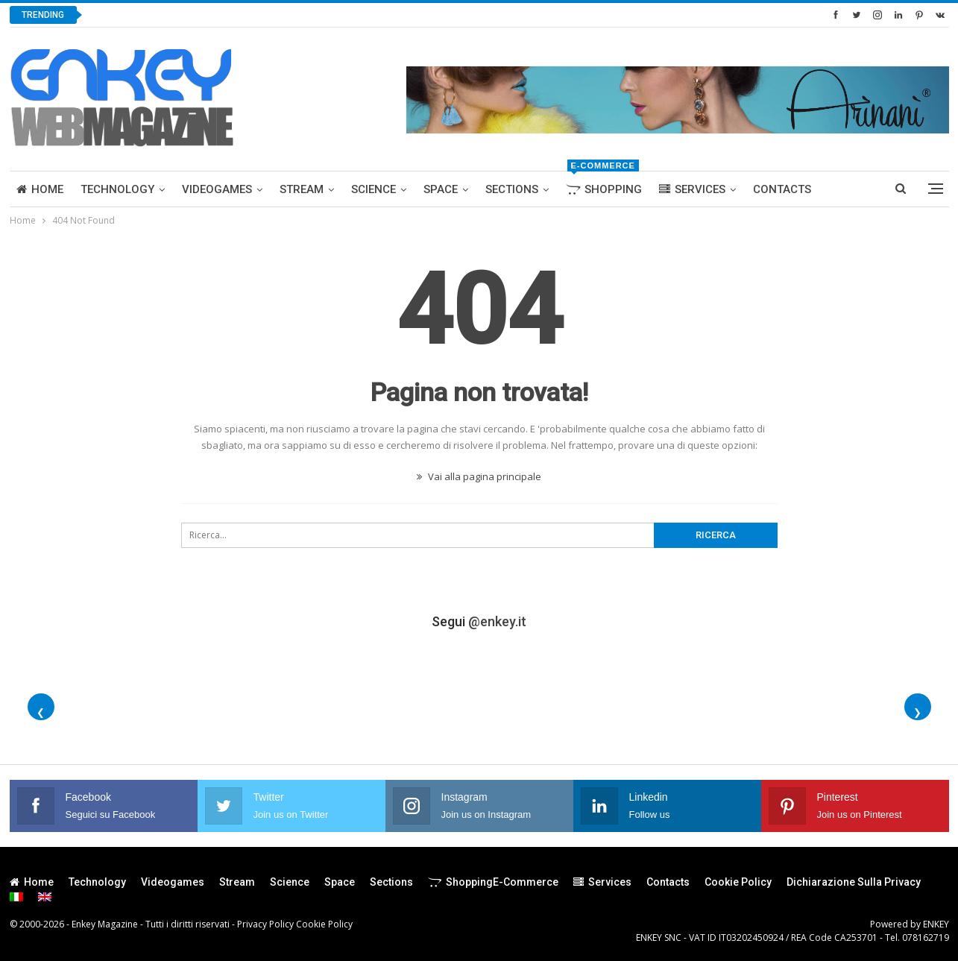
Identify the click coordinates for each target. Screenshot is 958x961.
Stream (302, 189)
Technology (117, 189)
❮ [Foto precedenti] (41, 712)
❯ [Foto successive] (917, 712)
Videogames (217, 189)
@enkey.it (497, 621)
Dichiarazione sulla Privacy (854, 882)
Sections (511, 189)
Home (39, 189)
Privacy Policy (265, 924)
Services (692, 189)
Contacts (782, 189)
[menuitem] (16, 896)
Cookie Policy (738, 882)
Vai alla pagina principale (479, 476)
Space (440, 189)
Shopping (604, 183)
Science (373, 189)
